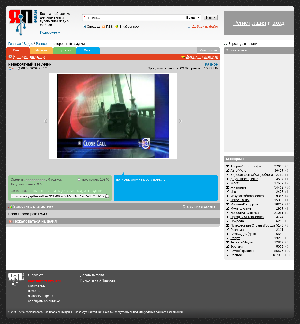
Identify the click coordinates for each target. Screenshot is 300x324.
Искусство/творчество (247, 196)
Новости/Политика (244, 213)
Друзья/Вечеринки (244, 179)
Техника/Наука (241, 242)
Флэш (88, 50)
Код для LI (83, 191)
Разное (41, 44)
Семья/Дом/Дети (243, 234)
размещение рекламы (45, 280)
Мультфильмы (241, 208)
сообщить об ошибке (44, 301)
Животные (238, 187)
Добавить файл (92, 275)
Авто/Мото (238, 170)
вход (278, 22)
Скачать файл (20, 191)
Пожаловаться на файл (35, 221)
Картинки (64, 50)
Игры (234, 191)
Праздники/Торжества (247, 217)
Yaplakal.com (33, 312)
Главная (14, 44)
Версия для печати (242, 44)
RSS (109, 26)
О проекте (36, 275)
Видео (28, 44)
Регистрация (249, 22)
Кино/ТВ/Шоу (240, 200)
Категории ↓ (235, 159)
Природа (237, 221)
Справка (93, 26)
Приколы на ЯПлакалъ (97, 280)
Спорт (235, 238)
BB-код (51, 191)
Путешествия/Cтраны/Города (252, 225)
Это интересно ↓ (238, 50)
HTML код (38, 191)
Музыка (41, 50)
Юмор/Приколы (242, 251)
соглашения (175, 312)
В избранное (129, 26)
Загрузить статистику (33, 206)
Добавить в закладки (202, 56)
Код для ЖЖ (66, 191)
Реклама (237, 229)
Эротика (236, 246)
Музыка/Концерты (244, 204)
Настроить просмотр (29, 56)
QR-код (97, 191)
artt (14, 68)
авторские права (40, 296)
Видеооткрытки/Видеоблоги (251, 175)
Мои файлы (208, 50)
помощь (34, 291)
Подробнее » (50, 32)
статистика (36, 285)
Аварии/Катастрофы (245, 166)
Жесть (235, 183)
